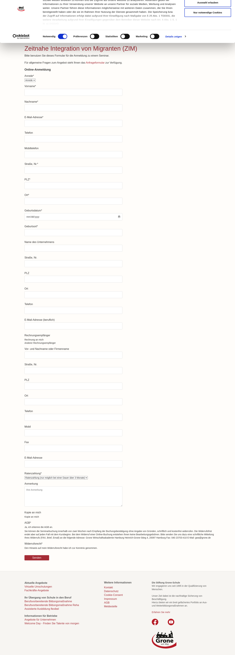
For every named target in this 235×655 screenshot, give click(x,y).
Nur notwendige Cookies (207, 28)
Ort (26, 195)
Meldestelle (110, 606)
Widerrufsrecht (33, 543)
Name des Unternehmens (39, 242)
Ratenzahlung (33, 473)
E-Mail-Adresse (33, 117)
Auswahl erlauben (207, 18)
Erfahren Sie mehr (161, 612)
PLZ (27, 179)
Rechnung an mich (34, 339)
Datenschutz (111, 591)
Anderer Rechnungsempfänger (40, 343)
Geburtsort (31, 226)
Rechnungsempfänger (37, 335)
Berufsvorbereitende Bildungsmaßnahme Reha (51, 605)
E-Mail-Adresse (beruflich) (39, 319)
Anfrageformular (95, 62)
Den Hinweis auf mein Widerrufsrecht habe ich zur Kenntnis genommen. (60, 548)
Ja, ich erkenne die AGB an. (38, 527)
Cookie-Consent (113, 595)
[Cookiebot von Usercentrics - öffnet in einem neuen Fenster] (21, 52)
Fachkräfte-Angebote (36, 590)
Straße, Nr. (31, 164)
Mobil (27, 426)
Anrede (29, 76)
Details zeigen (173, 52)
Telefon (28, 132)
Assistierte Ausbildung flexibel (41, 608)
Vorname (30, 86)
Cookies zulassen (207, 8)
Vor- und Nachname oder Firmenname (46, 349)
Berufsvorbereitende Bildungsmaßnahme (48, 601)
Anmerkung (31, 483)
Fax (26, 442)
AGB (27, 522)
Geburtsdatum (33, 210)
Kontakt (108, 587)
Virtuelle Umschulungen (38, 586)
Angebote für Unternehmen (40, 619)
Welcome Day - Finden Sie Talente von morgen (51, 623)
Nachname (31, 101)
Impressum (110, 598)
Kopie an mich (32, 512)
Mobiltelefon (31, 148)
